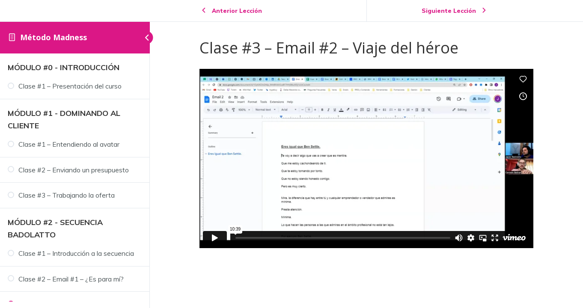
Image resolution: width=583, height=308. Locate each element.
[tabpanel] (366, 158)
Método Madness (53, 37)
